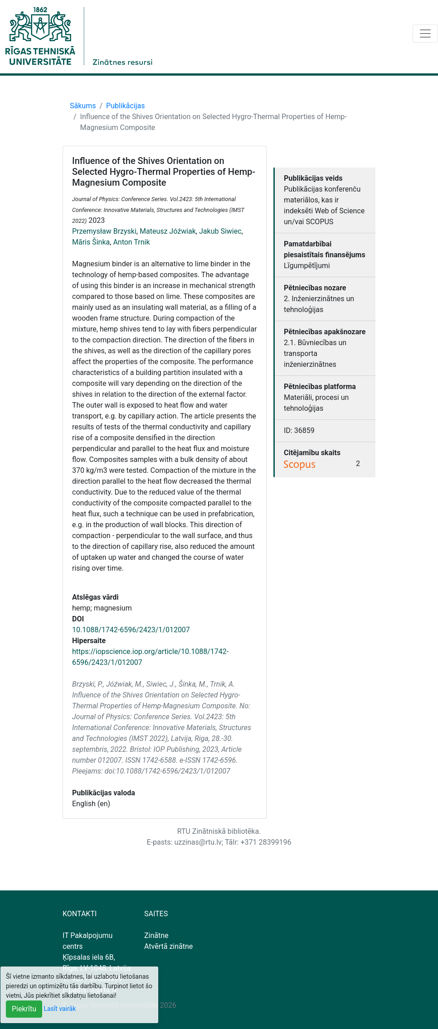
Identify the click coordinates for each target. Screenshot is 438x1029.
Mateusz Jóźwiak (168, 231)
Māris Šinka (91, 242)
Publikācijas (125, 105)
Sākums (83, 105)
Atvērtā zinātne (168, 946)
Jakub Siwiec (220, 231)
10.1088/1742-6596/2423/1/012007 (131, 629)
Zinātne (156, 935)
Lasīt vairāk (60, 1008)
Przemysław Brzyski (104, 231)
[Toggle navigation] (425, 33)
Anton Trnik (131, 242)
